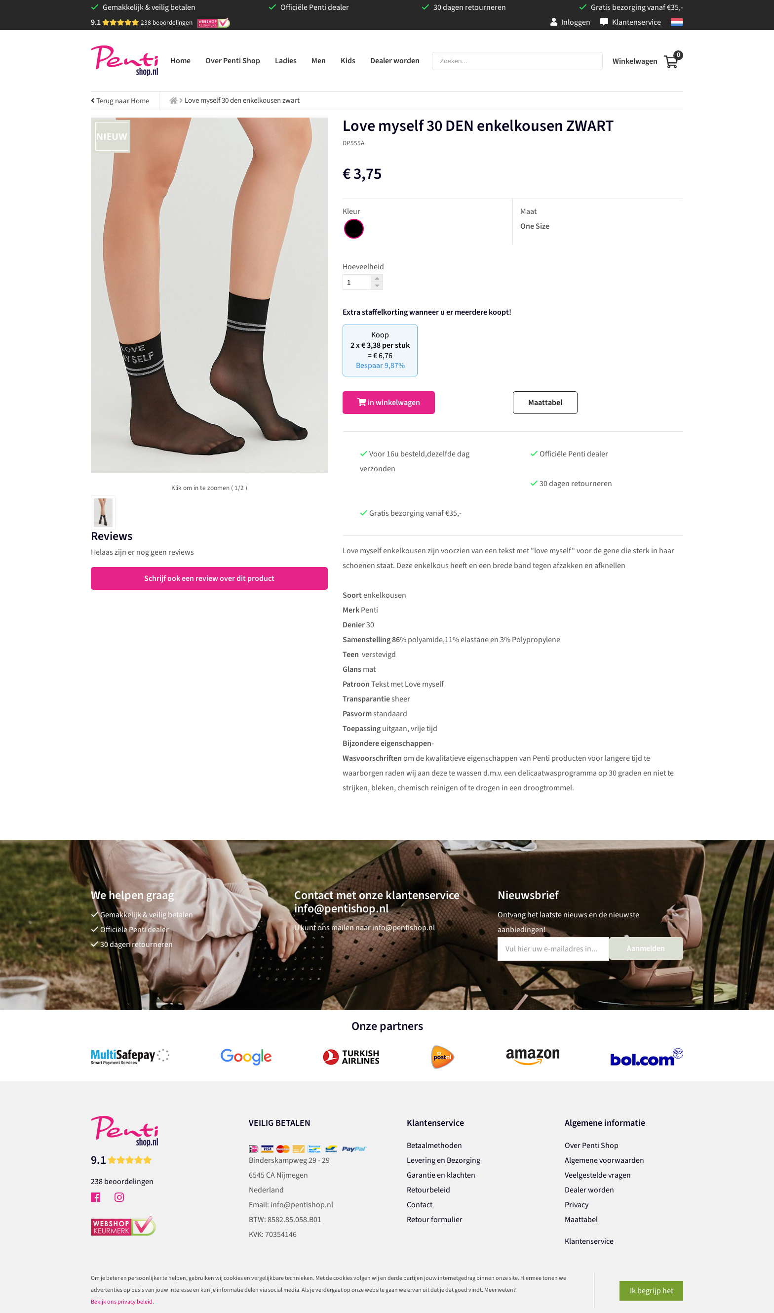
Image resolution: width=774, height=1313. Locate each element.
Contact (419, 1204)
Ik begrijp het (651, 1290)
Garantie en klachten (441, 1175)
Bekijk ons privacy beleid (122, 1302)
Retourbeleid (428, 1190)
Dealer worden (589, 1190)
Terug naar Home (120, 101)
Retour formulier (435, 1219)
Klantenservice (630, 22)
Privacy (576, 1204)
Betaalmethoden (434, 1145)
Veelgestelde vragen (598, 1175)
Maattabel (545, 402)
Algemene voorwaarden (604, 1160)
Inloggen (570, 22)
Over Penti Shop (592, 1145)
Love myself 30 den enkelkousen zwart (242, 100)
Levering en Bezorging (443, 1160)
